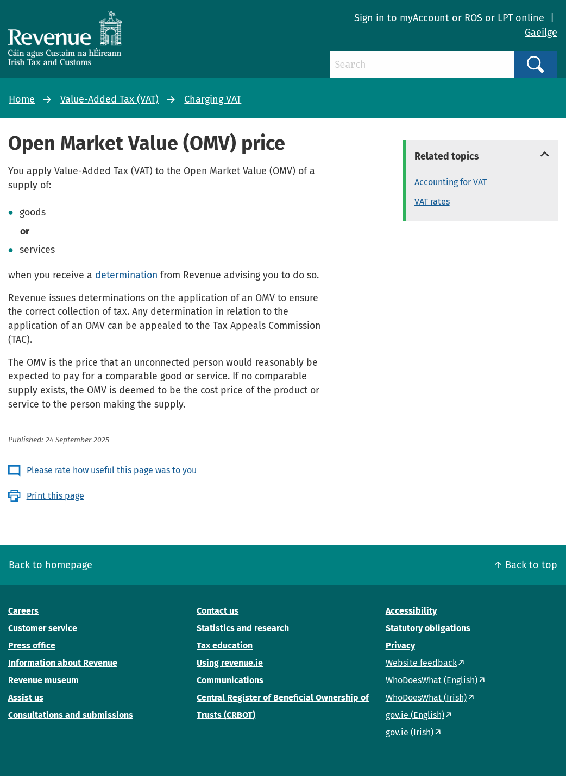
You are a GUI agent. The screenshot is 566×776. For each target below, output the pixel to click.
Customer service (42, 628)
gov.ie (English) (415, 715)
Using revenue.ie (230, 663)
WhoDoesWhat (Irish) (426, 697)
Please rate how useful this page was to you (112, 470)
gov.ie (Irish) (409, 732)
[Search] (422, 64)
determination (126, 275)
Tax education (225, 645)
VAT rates (432, 201)
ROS (473, 18)
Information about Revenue (62, 663)
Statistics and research (243, 628)
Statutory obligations (428, 628)
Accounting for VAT (450, 182)
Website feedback (421, 663)
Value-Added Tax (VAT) (109, 99)
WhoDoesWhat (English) (431, 680)
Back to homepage (50, 565)
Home (22, 99)
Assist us (25, 697)
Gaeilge (541, 33)
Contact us (217, 611)
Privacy (400, 645)
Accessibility (411, 611)
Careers (23, 611)
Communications (230, 680)
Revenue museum (43, 680)
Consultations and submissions (70, 715)
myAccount (424, 18)
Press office (31, 645)
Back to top (531, 565)
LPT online (521, 18)
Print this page (55, 496)
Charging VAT (212, 99)
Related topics (446, 156)
